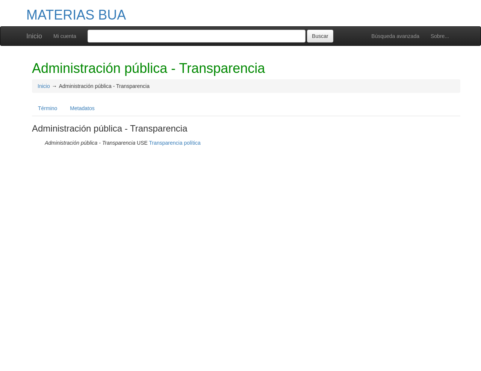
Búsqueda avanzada (395, 36)
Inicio (34, 36)
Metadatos (82, 108)
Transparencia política (175, 143)
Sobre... (440, 36)
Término (47, 108)
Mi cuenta (64, 36)
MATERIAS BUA (76, 15)
